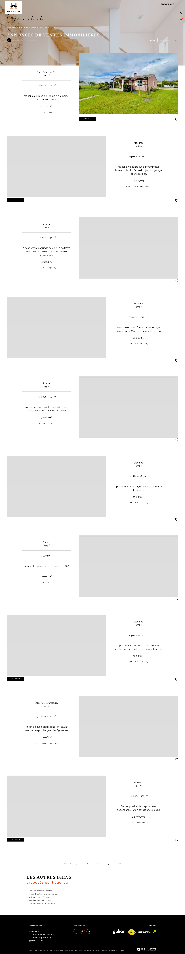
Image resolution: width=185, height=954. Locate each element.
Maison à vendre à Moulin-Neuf (42, 904)
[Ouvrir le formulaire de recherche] (168, 4)
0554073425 (34, 931)
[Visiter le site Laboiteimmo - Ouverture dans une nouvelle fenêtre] (146, 949)
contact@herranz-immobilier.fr (41, 934)
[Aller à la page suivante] (119, 863)
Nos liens (104, 950)
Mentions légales (89, 950)
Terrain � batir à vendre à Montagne (44, 894)
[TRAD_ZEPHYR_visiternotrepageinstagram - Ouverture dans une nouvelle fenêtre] (82, 931)
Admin (98, 950)
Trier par (152, 40)
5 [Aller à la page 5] (81, 863)
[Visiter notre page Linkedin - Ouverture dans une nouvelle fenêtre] (88, 931)
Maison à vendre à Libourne (40, 891)
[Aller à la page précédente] (65, 863)
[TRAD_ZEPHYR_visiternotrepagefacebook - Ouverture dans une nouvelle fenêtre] (76, 931)
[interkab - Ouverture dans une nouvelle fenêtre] (147, 931)
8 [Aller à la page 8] (98, 863)
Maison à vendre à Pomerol (40, 897)
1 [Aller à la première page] (70, 863)
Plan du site (79, 950)
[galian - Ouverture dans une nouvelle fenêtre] (119, 931)
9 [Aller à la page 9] (103, 863)
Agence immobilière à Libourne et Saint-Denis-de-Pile (28, 27)
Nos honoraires (69, 950)
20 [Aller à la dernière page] (114, 863)
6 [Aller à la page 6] (87, 863)
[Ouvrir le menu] (181, 4)
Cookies (121, 950)
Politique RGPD (113, 950)
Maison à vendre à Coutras (40, 900)
